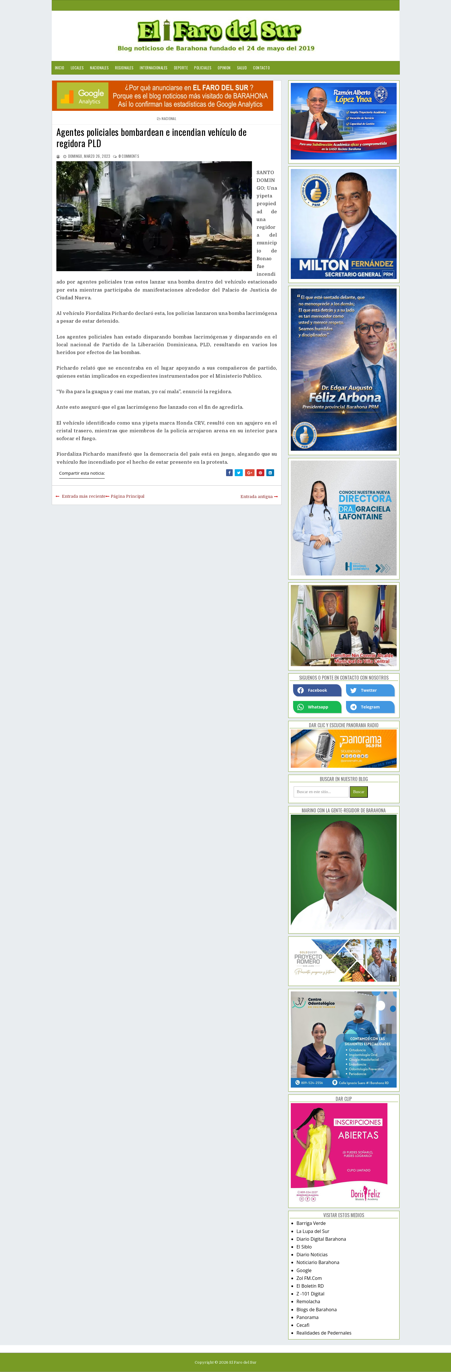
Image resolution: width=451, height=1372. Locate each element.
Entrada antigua (256, 496)
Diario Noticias (312, 1254)
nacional (169, 118)
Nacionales (99, 68)
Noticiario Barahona (318, 1262)
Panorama (308, 1317)
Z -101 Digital (310, 1294)
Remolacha (308, 1301)
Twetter (363, 690)
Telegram (365, 707)
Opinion (224, 68)
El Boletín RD (310, 1286)
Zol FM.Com (309, 1278)
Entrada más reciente (84, 496)
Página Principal (127, 496)
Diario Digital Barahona (321, 1239)
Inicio (59, 68)
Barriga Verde (311, 1223)
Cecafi (303, 1325)
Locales (77, 68)
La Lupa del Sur (313, 1231)
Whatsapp (312, 707)
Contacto (261, 68)
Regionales (124, 68)
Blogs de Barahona (317, 1309)
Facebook (312, 690)
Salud (242, 68)
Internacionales (154, 68)
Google (304, 1270)
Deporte (181, 68)
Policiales (202, 68)
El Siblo (304, 1247)
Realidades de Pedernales (324, 1333)
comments (129, 156)
